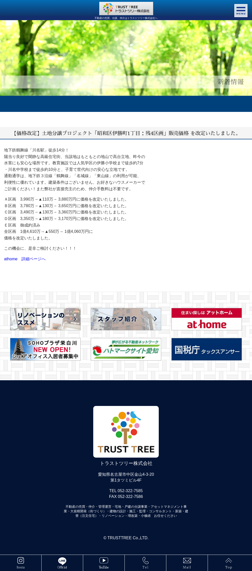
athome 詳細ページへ (25, 259)
